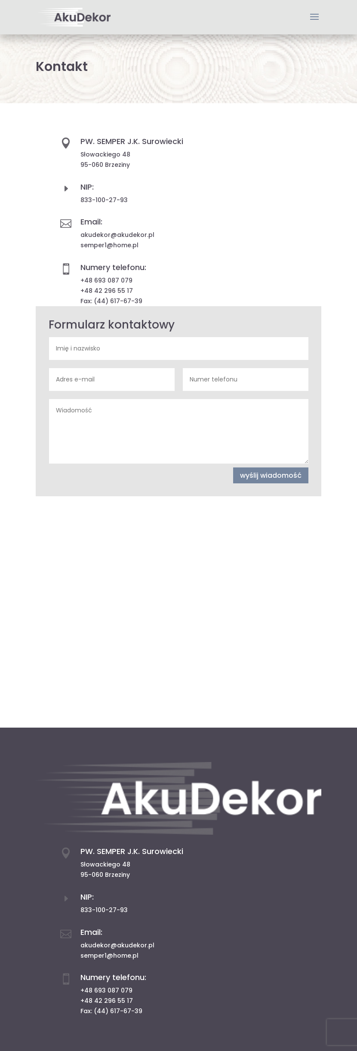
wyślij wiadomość (271, 475)
